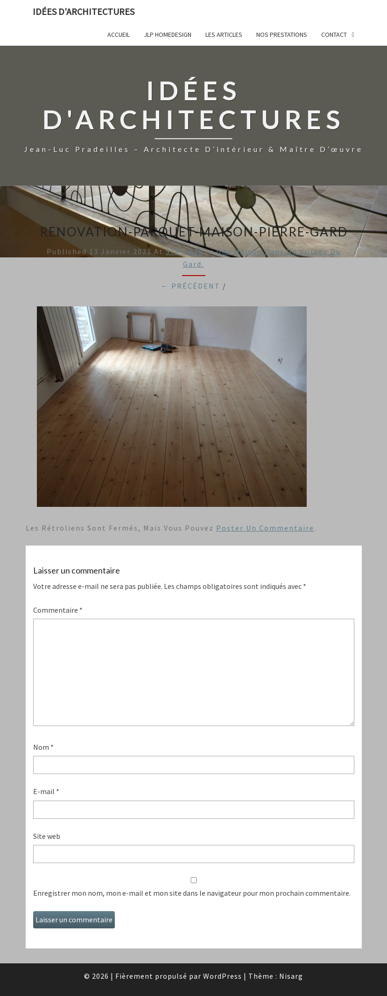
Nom (43, 747)
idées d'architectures (83, 11)
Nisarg (291, 976)
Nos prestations (281, 34)
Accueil (118, 34)
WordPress (222, 976)
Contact (334, 34)
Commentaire (58, 610)
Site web (46, 836)
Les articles (223, 34)
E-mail (46, 791)
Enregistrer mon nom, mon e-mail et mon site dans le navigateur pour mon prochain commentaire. (192, 893)
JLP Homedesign (167, 34)
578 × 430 (184, 251)
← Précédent (190, 285)
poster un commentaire (265, 528)
